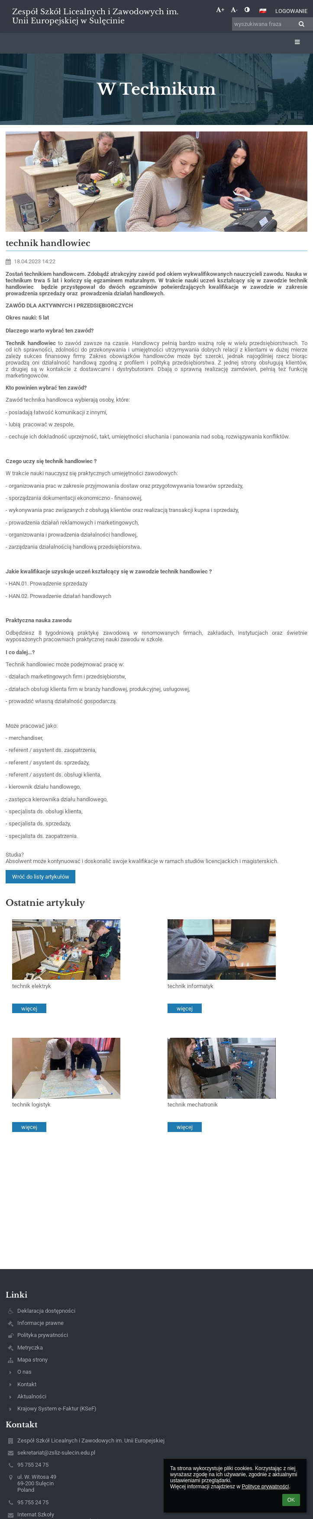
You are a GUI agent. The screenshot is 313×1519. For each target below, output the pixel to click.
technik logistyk (31, 1104)
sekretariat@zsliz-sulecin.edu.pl (56, 1452)
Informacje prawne (40, 1323)
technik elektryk (31, 986)
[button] (262, 11)
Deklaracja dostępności (46, 1311)
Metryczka (30, 1347)
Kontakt (26, 1384)
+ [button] (220, 9)
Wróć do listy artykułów (40, 876)
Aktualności (31, 1396)
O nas (24, 1372)
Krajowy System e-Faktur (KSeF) (57, 1408)
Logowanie (291, 11)
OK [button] (291, 1500)
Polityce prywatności (265, 1487)
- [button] (234, 9)
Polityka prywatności (42, 1335)
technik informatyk (190, 986)
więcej (29, 1008)
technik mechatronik (193, 1104)
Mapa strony (32, 1359)
